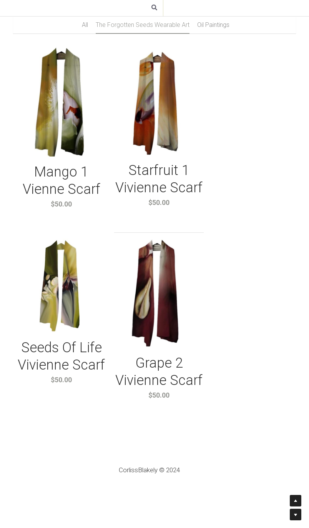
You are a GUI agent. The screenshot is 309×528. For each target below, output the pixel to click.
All (85, 24)
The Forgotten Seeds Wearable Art (142, 24)
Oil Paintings (213, 24)
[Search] (154, 8)
